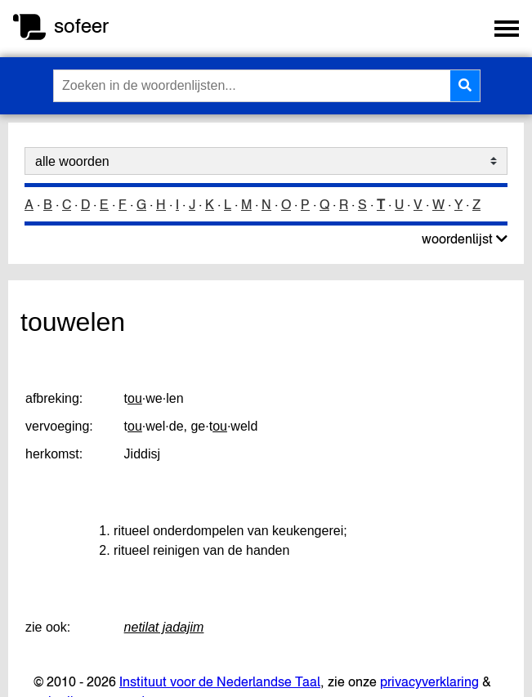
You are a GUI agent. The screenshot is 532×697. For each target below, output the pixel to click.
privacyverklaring (429, 681)
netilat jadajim (164, 627)
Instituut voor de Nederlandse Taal (219, 681)
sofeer (81, 25)
